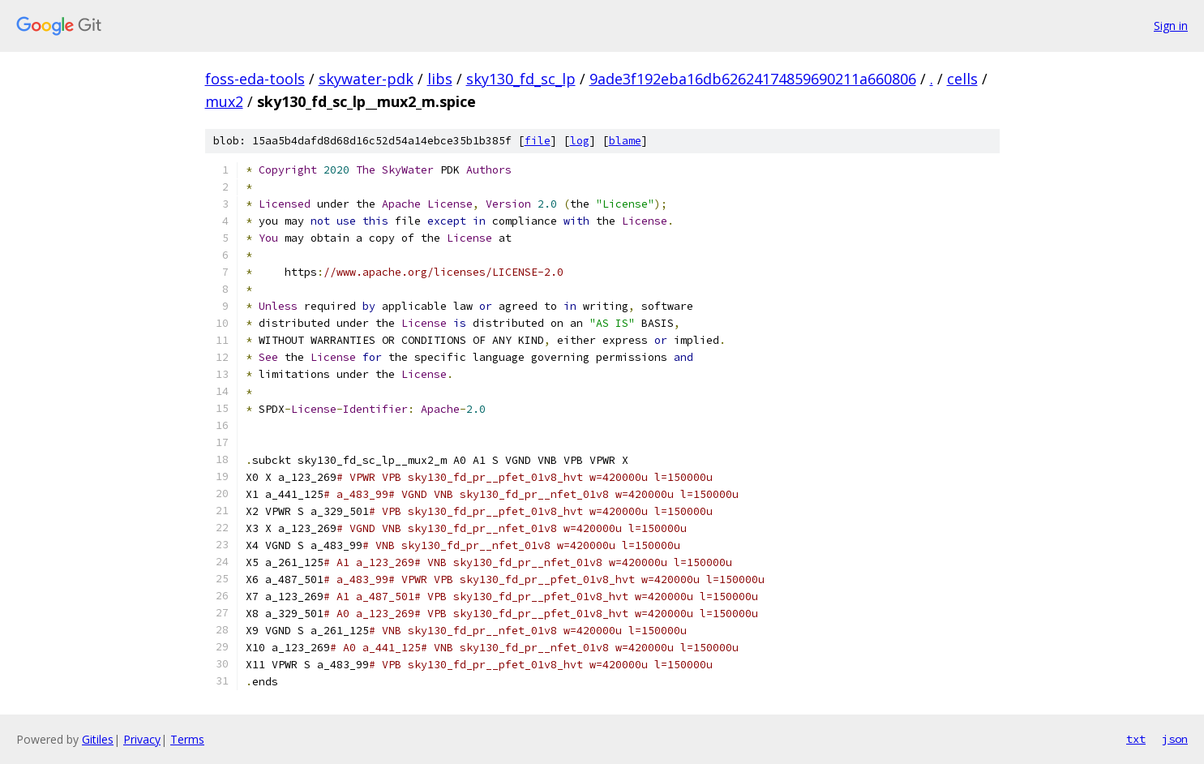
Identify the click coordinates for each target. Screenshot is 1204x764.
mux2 (224, 101)
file (538, 141)
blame (625, 141)
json (1175, 739)
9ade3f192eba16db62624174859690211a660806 (752, 78)
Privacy (142, 739)
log (579, 141)
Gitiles (98, 739)
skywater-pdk (366, 78)
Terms (187, 739)
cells (962, 78)
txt (1136, 739)
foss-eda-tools (255, 78)
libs (439, 78)
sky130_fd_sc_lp (521, 78)
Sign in (1171, 25)
